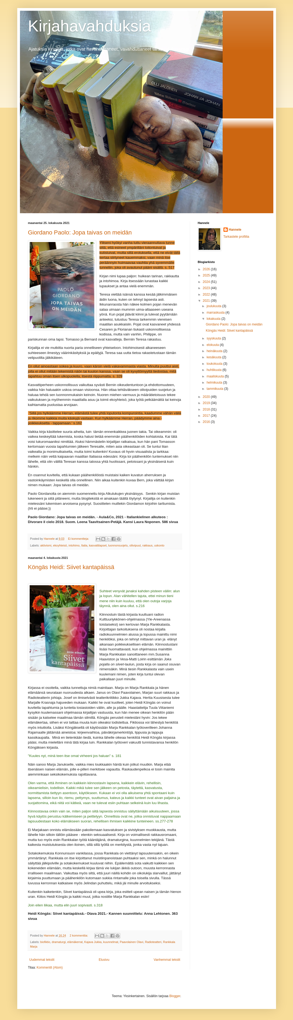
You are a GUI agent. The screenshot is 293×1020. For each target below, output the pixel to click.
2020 (207, 397)
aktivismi (45, 545)
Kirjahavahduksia (89, 26)
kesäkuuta (214, 357)
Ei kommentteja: (79, 538)
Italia (84, 545)
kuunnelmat (110, 942)
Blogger (174, 996)
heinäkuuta (214, 351)
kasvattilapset (97, 545)
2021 (207, 301)
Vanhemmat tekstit (167, 960)
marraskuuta (215, 312)
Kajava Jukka (93, 942)
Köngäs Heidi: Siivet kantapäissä (71, 567)
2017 (207, 416)
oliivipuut (135, 545)
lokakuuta (213, 319)
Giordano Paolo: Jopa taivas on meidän (80, 232)
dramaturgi (59, 942)
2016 (207, 422)
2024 (207, 282)
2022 (207, 294)
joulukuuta (214, 306)
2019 (207, 403)
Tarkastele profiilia (236, 237)
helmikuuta (214, 382)
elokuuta (213, 345)
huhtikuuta (214, 370)
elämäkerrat (75, 942)
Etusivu (104, 960)
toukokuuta (214, 364)
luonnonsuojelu (118, 545)
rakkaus (147, 545)
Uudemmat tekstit (41, 960)
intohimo (74, 545)
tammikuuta (215, 389)
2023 (207, 288)
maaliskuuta (215, 376)
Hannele (235, 230)
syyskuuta (214, 338)
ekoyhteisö (60, 545)
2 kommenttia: (79, 935)
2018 (207, 409)
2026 (207, 269)
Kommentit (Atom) (50, 967)
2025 (207, 275)
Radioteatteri (153, 942)
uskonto (159, 545)
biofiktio (45, 942)
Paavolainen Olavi (131, 942)
